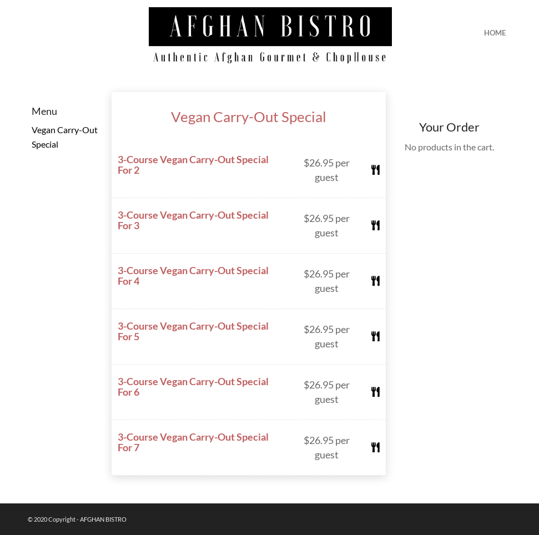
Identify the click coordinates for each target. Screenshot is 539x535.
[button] (249, 170)
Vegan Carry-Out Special (248, 116)
